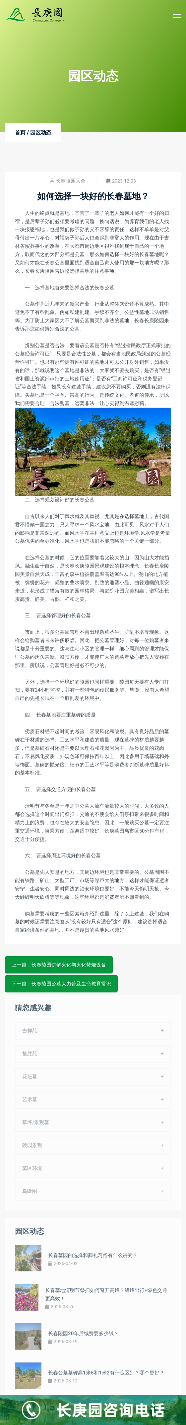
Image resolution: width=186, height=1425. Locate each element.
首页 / (22, 133)
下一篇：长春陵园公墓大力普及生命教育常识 (61, 984)
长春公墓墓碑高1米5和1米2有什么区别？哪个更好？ (106, 1376)
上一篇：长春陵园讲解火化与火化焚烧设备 (59, 965)
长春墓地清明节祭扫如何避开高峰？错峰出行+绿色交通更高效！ (106, 1297)
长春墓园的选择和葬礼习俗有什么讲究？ (93, 1258)
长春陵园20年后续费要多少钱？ (83, 1337)
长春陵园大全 (71, 181)
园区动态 (40, 133)
